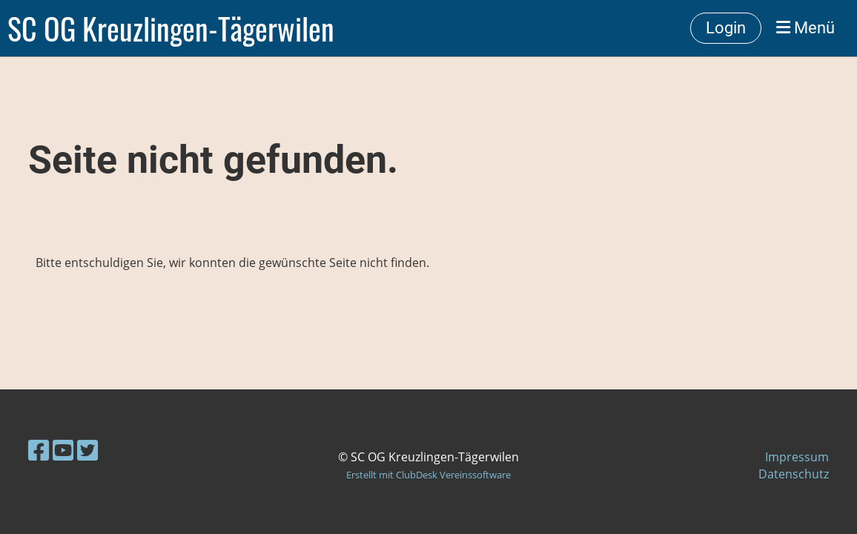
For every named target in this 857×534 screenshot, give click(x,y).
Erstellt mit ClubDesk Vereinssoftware (428, 474)
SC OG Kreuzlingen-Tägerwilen (170, 28)
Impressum (797, 457)
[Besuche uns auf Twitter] (87, 450)
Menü (805, 28)
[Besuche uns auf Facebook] (38, 450)
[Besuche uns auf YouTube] (63, 450)
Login (726, 28)
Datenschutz (793, 474)
